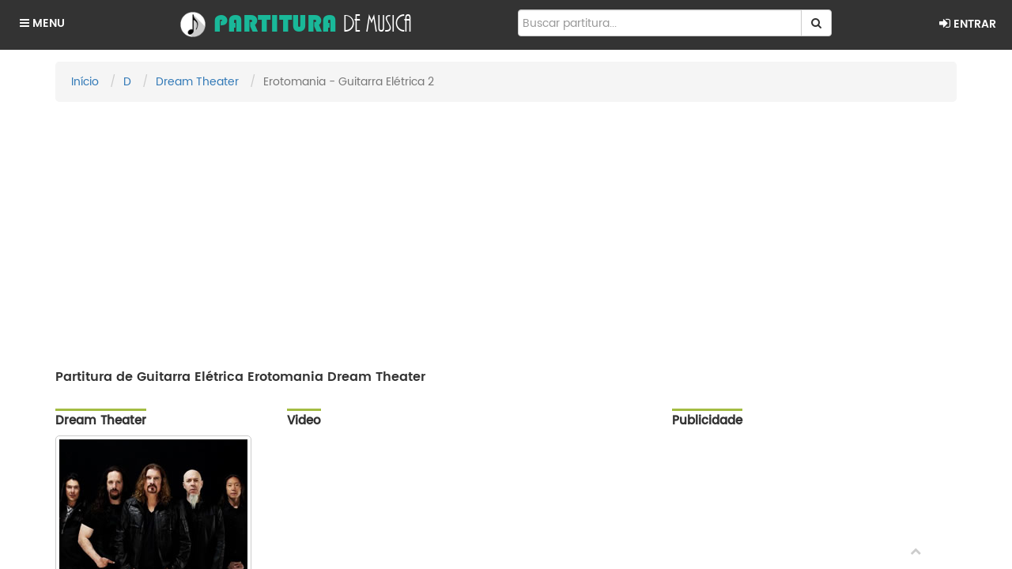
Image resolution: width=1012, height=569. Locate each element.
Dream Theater (197, 82)
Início (85, 82)
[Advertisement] (506, 228)
